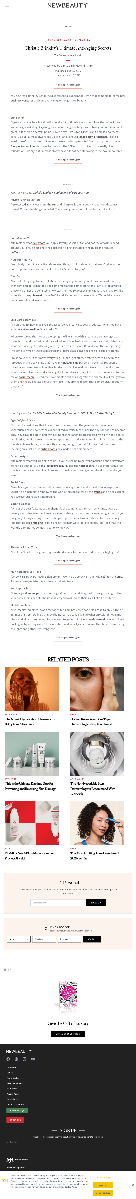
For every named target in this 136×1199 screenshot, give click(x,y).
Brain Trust (11, 1088)
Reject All (103, 1185)
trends (98, 492)
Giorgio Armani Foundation (28, 146)
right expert (86, 465)
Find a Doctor (12, 1078)
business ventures (22, 100)
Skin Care (11, 714)
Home (49, 40)
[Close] (133, 1185)
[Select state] (19, 939)
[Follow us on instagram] (24, 1059)
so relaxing (36, 522)
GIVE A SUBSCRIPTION (68, 1034)
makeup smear (71, 362)
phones (55, 508)
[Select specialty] (44, 939)
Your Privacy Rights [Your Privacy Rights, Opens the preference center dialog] (103, 1178)
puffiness (16, 252)
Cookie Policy (12, 1099)
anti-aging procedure (54, 465)
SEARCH (92, 939)
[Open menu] (7, 5)
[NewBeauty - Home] (68, 5)
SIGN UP (96, 902)
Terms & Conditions (15, 1104)
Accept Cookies (103, 1193)
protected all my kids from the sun (35, 204)
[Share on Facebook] (5, 969)
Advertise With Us (14, 1083)
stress (28, 614)
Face (73, 714)
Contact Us (11, 1067)
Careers (9, 1072)
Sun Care (10, 778)
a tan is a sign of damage (91, 136)
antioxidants (49, 449)
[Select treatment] (69, 939)
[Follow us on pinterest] (16, 1059)
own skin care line (28, 329)
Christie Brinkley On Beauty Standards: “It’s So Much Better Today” (73, 413)
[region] (68, 1185)
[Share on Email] (9, 969)
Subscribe (15, 1119)
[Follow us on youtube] (33, 1059)
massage (33, 593)
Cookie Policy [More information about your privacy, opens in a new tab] (71, 1187)
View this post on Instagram (68, 84)
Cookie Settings (17, 1110)
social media (27, 377)
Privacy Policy (12, 1094)
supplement (34, 295)
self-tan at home (111, 576)
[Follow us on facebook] (8, 1059)
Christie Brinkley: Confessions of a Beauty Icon (61, 192)
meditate (105, 619)
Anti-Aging (64, 40)
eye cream (38, 243)
